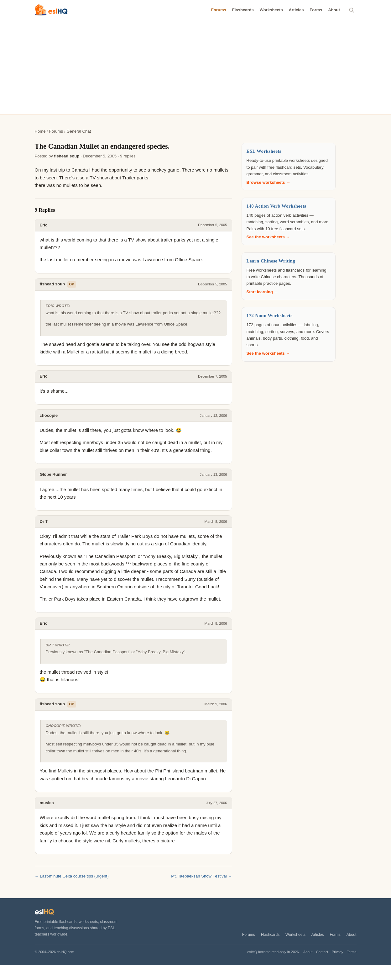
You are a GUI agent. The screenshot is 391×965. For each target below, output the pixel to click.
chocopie (49, 415)
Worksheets (271, 10)
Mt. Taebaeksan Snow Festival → (201, 876)
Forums (218, 10)
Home (40, 131)
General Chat (78, 131)
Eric (44, 225)
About (334, 10)
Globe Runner (53, 474)
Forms (316, 10)
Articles (296, 10)
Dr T (44, 521)
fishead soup (66, 156)
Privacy (337, 952)
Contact (322, 952)
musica (47, 802)
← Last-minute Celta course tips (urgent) (72, 876)
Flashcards (243, 10)
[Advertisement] (195, 67)
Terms (352, 952)
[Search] (352, 10)
